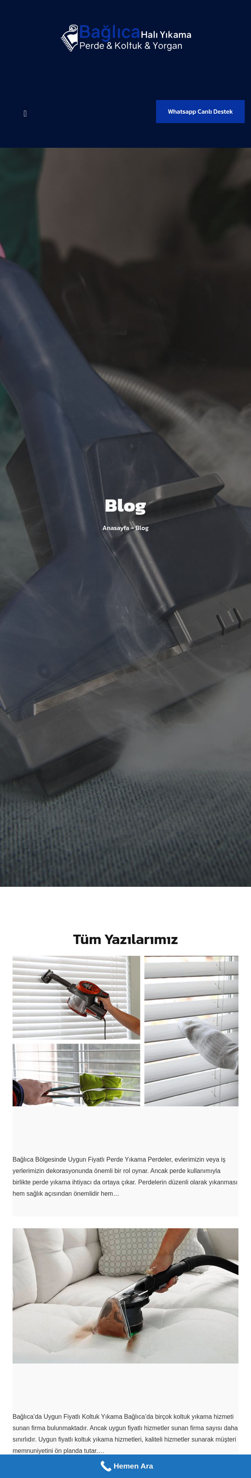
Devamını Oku (33, 1210)
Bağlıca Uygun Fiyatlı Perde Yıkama (104, 1130)
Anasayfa (115, 527)
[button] (25, 113)
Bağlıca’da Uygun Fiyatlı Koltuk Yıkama (116, 1387)
